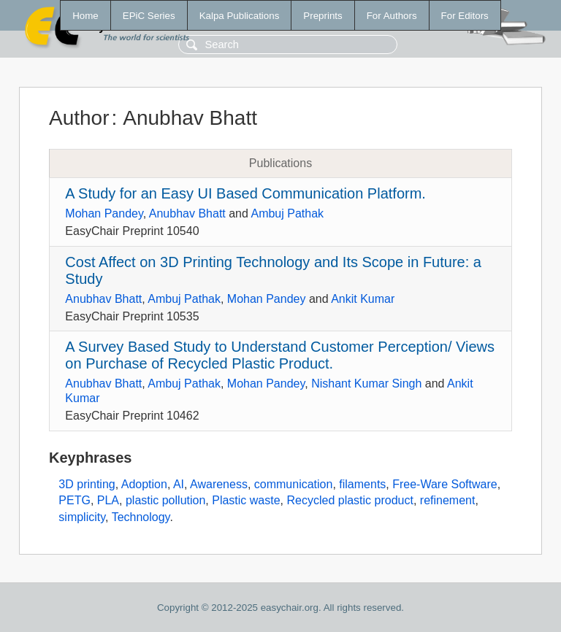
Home (85, 15)
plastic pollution (165, 500)
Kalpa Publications (239, 15)
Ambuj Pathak (287, 213)
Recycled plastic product (349, 500)
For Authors (392, 15)
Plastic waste (246, 500)
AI (178, 484)
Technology (141, 517)
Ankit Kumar (362, 299)
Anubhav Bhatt (187, 213)
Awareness (219, 484)
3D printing (86, 484)
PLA (108, 500)
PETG (74, 500)
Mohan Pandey (103, 213)
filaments (362, 484)
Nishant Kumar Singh (366, 383)
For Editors (465, 15)
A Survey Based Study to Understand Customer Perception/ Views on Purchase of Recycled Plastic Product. (280, 355)
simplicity (81, 517)
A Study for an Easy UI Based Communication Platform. (245, 193)
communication (293, 484)
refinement (448, 500)
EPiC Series (149, 15)
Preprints (322, 15)
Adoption (144, 484)
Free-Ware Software (444, 484)
